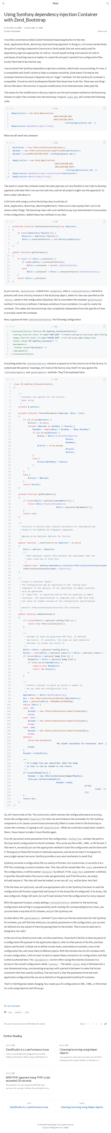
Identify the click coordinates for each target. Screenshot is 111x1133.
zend (27, 1012)
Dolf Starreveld (13, 31)
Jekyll (66, 1127)
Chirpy (52, 1127)
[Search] (107, 3)
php (10, 1012)
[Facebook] (92, 1024)
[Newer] (82, 1106)
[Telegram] (97, 1024)
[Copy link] (105, 1024)
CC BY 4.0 (30, 1024)
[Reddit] (101, 1024)
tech (9, 1006)
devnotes (16, 1006)
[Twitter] (88, 1024)
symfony (18, 1012)
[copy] (104, 108)
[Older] (29, 1106)
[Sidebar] (3, 3)
